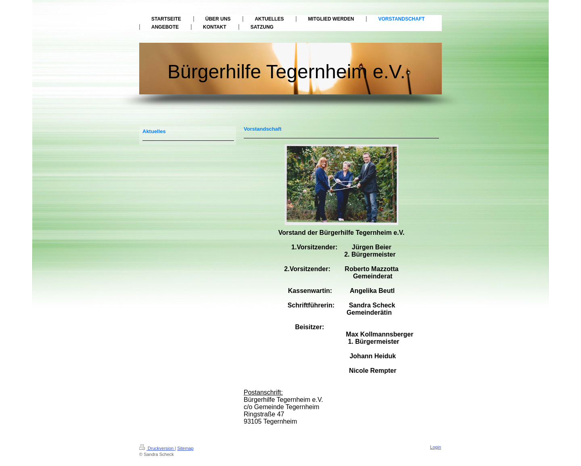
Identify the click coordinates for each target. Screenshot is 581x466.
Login (435, 447)
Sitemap (185, 448)
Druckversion (157, 448)
